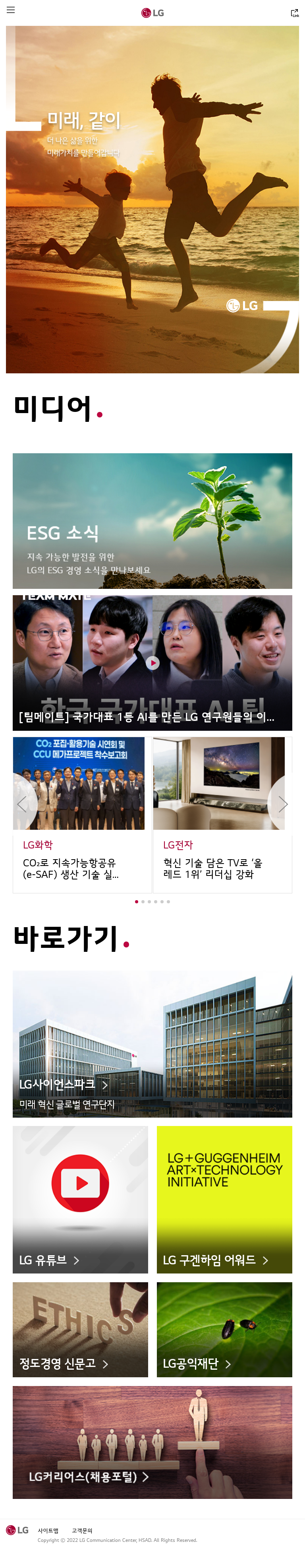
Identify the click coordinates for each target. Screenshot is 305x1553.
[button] (136, 901)
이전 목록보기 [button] (25, 804)
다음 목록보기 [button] (279, 804)
